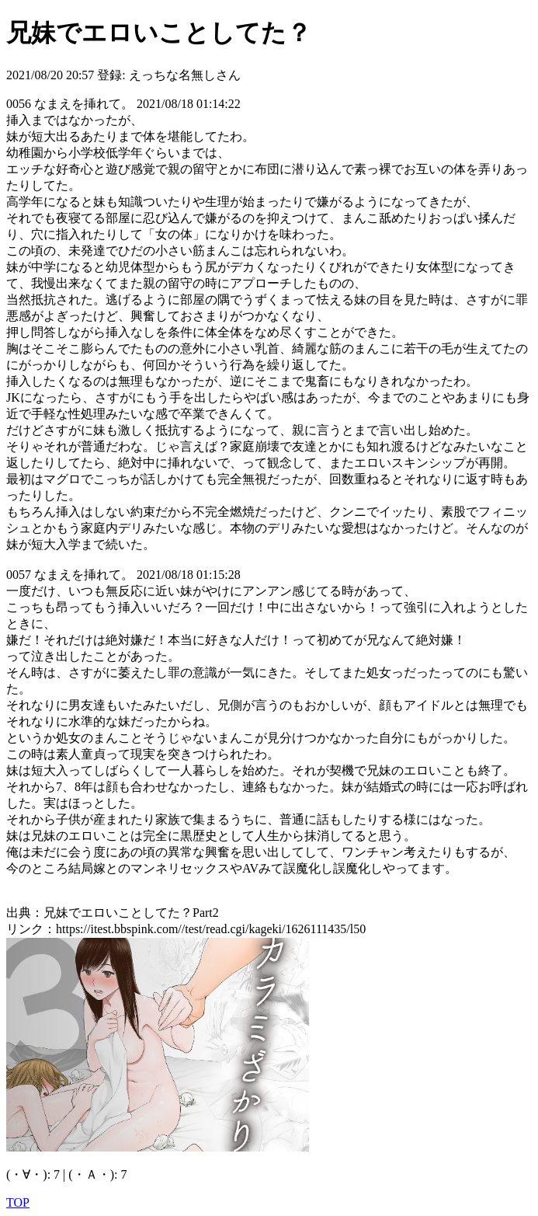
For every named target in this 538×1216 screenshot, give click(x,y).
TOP (18, 1202)
